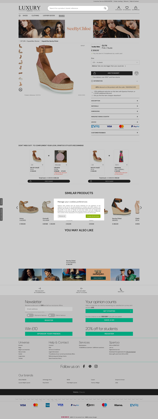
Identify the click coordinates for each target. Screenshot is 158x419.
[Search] (105, 8)
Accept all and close (93, 216)
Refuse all (62, 216)
